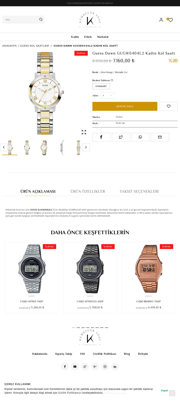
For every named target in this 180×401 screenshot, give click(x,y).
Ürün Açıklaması (38, 191)
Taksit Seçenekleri (139, 191)
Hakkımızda (39, 353)
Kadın (75, 36)
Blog (127, 353)
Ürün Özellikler (88, 191)
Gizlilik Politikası (104, 353)
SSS (82, 353)
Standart (101, 86)
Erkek (88, 36)
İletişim (143, 353)
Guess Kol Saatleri (34, 45)
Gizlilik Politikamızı (69, 392)
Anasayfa (9, 45)
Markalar (103, 36)
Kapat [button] (164, 390)
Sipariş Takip (63, 353)
